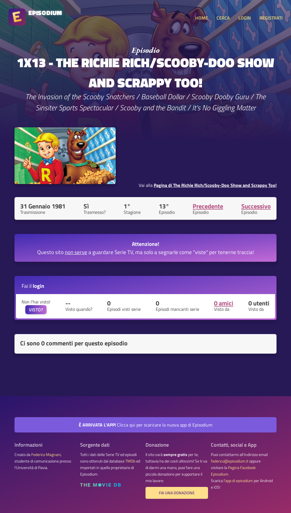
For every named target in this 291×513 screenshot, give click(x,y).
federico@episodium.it (229, 461)
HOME (201, 17)
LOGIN (244, 17)
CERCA (223, 17)
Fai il (33, 286)
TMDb (130, 461)
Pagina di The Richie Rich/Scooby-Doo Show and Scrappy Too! (215, 185)
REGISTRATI (270, 17)
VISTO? (36, 309)
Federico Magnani (46, 454)
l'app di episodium (238, 481)
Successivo (256, 206)
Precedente (208, 206)
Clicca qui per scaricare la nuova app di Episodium (145, 424)
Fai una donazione (177, 493)
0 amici (223, 303)
